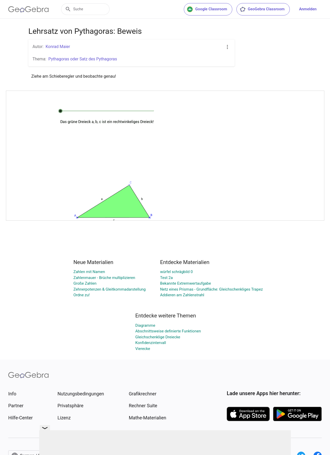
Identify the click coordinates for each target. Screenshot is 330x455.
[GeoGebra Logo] (28, 9)
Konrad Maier (58, 46)
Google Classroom (207, 9)
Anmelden (308, 9)
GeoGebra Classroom (262, 9)
